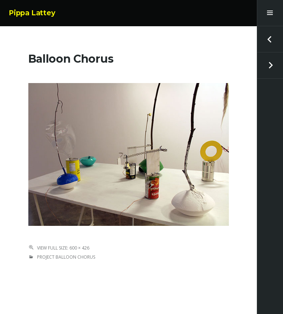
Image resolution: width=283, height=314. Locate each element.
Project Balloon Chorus (66, 257)
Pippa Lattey (32, 13)
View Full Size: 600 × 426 (63, 248)
